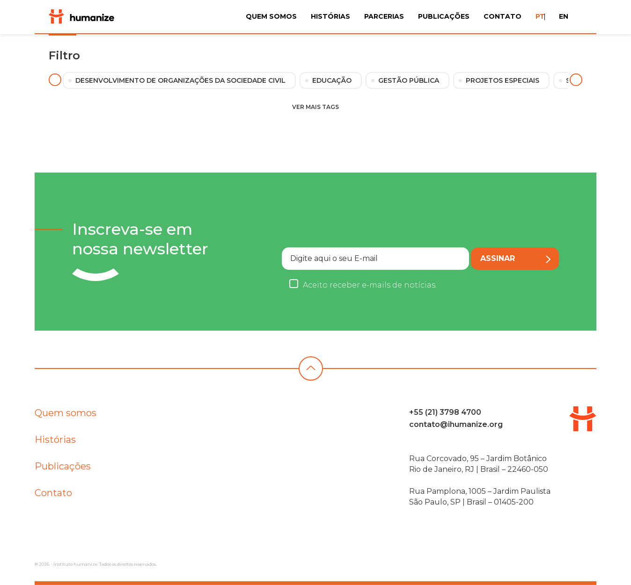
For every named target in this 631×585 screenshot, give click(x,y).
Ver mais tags (315, 106)
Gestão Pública (408, 80)
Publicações (444, 16)
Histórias (330, 16)
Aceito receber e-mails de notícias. (364, 285)
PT (540, 16)
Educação (332, 80)
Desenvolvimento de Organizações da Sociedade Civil (180, 80)
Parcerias (384, 16)
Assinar (513, 258)
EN (563, 16)
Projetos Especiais (502, 80)
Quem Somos (271, 16)
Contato (502, 16)
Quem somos (65, 414)
